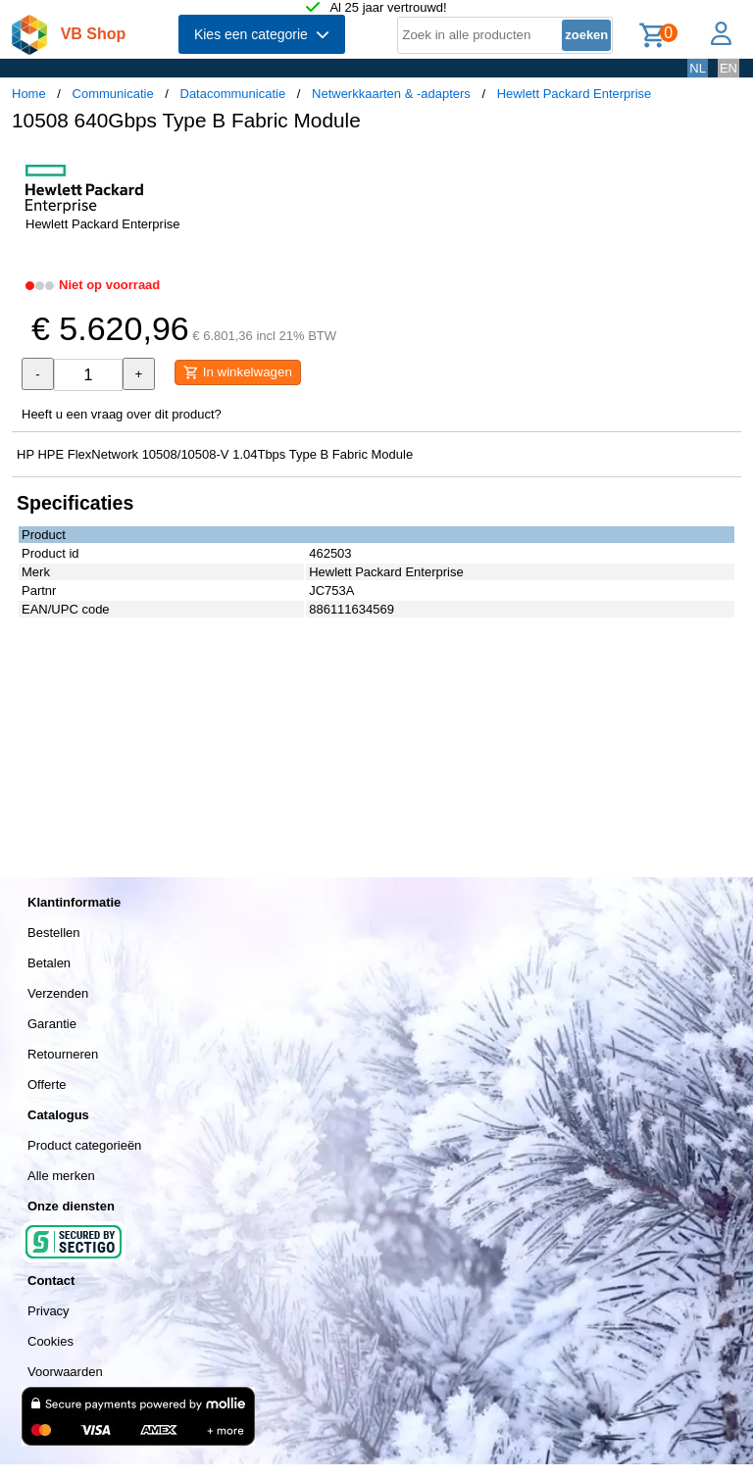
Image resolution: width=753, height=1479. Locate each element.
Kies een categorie (261, 34)
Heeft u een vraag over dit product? (122, 414)
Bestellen (53, 932)
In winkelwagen (237, 372)
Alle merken (61, 1175)
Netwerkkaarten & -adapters (391, 93)
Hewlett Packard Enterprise (574, 93)
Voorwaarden (65, 1371)
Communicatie (113, 93)
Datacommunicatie (233, 93)
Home (29, 93)
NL (697, 68)
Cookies (50, 1341)
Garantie (51, 1023)
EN (728, 68)
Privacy (48, 1311)
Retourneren (62, 1054)
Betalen (49, 963)
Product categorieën (84, 1145)
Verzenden (57, 993)
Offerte (47, 1084)
